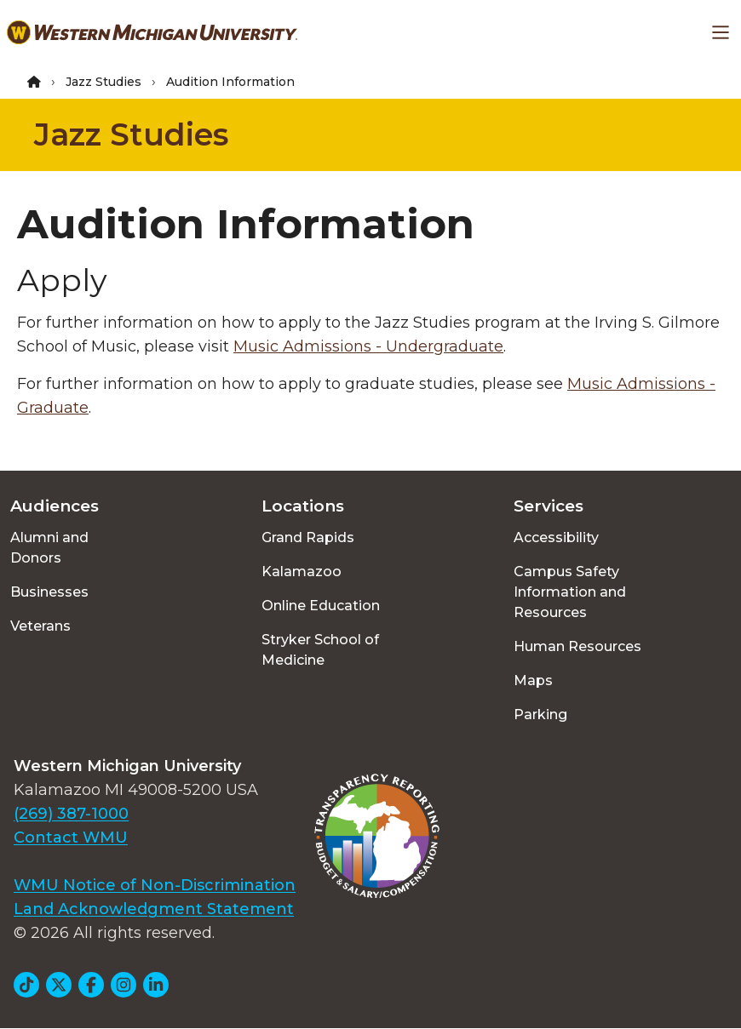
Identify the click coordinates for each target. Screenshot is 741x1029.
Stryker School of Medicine (320, 650)
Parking (540, 714)
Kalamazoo (301, 571)
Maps (533, 680)
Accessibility (556, 537)
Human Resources (577, 646)
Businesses (49, 592)
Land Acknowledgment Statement (154, 909)
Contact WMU (71, 837)
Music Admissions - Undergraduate (368, 346)
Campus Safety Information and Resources (570, 591)
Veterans (40, 626)
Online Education (320, 605)
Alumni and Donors (49, 547)
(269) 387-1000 (71, 813)
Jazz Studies (103, 81)
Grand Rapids (307, 537)
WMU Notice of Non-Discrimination (155, 885)
